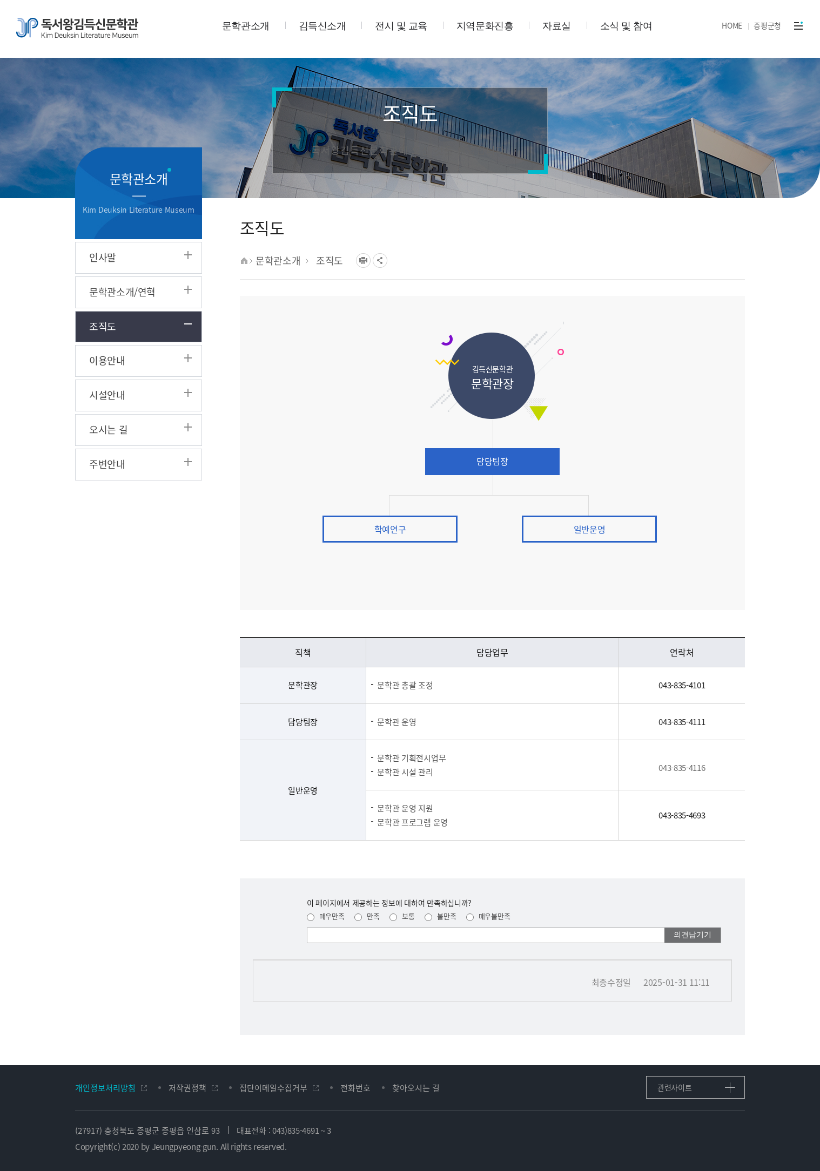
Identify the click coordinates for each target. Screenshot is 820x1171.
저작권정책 (187, 1088)
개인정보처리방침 (105, 1088)
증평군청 (767, 25)
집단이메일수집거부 (273, 1088)
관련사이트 (674, 1087)
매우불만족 (488, 916)
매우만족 (326, 916)
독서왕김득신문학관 (77, 28)
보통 (401, 916)
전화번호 (355, 1088)
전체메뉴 (799, 25)
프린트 (363, 260)
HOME (732, 25)
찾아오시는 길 (416, 1088)
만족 (366, 916)
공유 (380, 260)
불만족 (440, 916)
